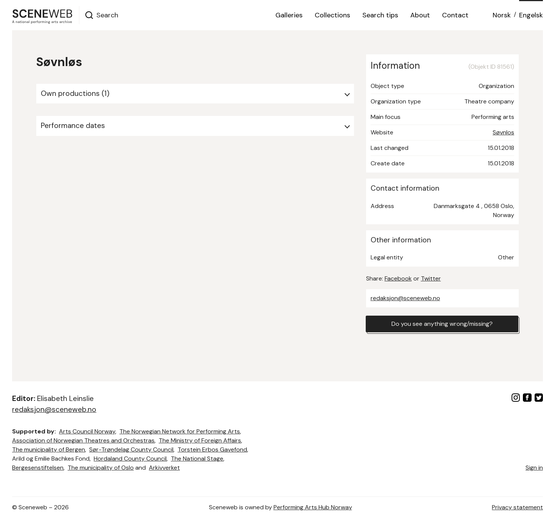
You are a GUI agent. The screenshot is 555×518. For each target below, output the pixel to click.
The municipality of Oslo (101, 468)
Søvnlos (503, 132)
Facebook (398, 278)
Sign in (534, 468)
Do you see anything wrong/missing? (442, 324)
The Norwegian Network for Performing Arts (179, 431)
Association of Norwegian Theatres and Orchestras (83, 440)
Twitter (431, 278)
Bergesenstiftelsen (37, 468)
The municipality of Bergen (48, 449)
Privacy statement (517, 507)
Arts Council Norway (87, 431)
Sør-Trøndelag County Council (131, 449)
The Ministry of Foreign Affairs (200, 440)
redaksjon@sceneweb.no (405, 298)
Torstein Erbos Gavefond (212, 449)
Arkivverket (164, 468)
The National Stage (197, 458)
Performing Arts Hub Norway (313, 507)
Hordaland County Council (130, 458)
